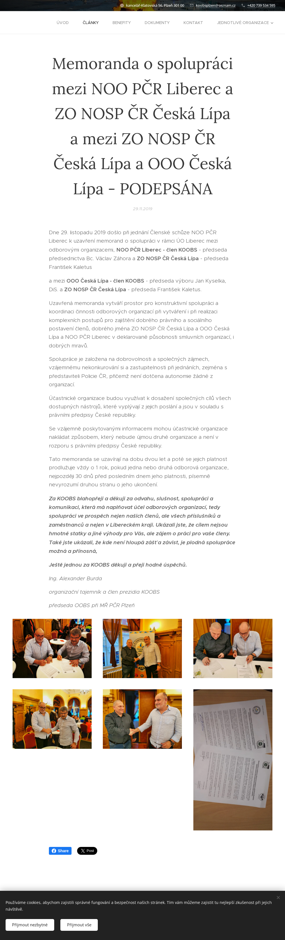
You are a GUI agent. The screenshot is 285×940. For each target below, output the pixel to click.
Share (60, 851)
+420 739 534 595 (261, 5)
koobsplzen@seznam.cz (216, 5)
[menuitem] (65, 23)
